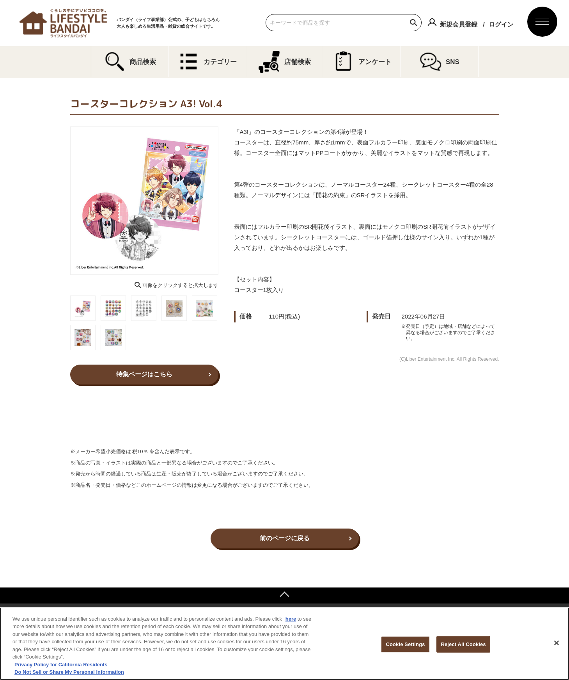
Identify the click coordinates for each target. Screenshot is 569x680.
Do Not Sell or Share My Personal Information (69, 672)
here (290, 619)
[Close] (556, 643)
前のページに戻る (285, 538)
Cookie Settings (405, 644)
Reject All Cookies (463, 644)
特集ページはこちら (144, 374)
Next (224, 201)
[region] (284, 643)
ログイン (501, 24)
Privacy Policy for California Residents (60, 665)
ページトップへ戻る (284, 595)
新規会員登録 (458, 24)
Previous (65, 201)
